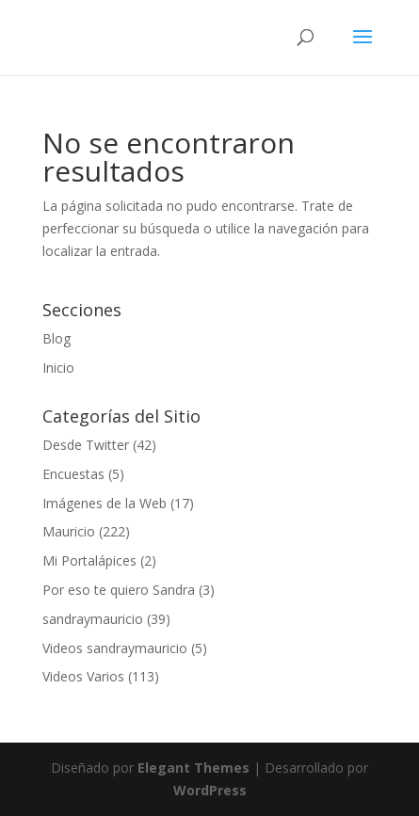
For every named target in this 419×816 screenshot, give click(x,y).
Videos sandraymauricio (114, 648)
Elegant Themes (193, 767)
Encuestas (73, 474)
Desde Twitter (85, 445)
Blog (56, 338)
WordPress (210, 790)
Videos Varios (83, 676)
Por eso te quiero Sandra (118, 590)
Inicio (58, 367)
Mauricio (68, 531)
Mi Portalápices (89, 560)
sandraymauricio (92, 619)
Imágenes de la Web (104, 503)
